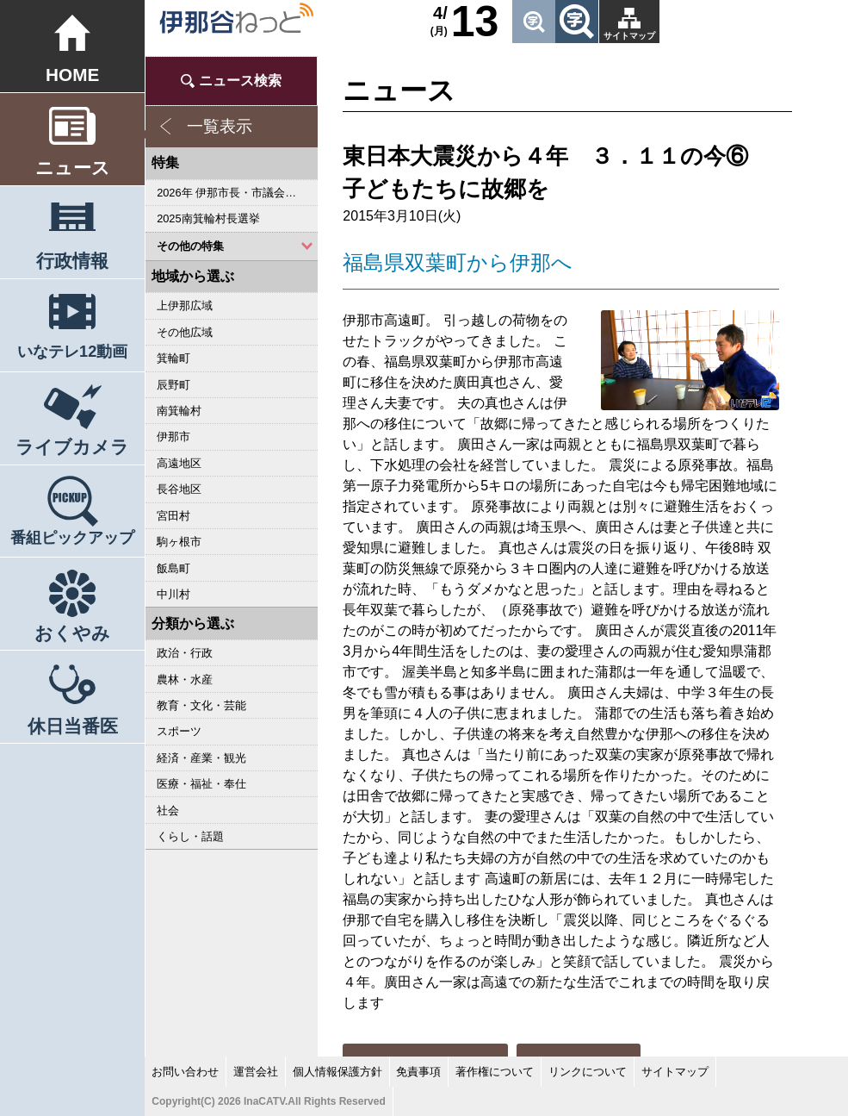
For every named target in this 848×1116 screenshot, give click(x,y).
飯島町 (173, 568)
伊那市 (173, 436)
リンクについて (587, 1071)
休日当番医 (73, 726)
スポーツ (179, 731)
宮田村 (173, 515)
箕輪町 (173, 358)
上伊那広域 (185, 305)
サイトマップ (629, 36)
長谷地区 (179, 489)
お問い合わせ (185, 1071)
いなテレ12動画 (72, 351)
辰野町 (173, 384)
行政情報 (72, 261)
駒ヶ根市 (179, 541)
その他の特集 (190, 246)
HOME (72, 74)
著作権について (494, 1071)
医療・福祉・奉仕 (201, 783)
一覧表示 (219, 126)
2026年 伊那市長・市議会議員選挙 (237, 192)
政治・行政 (185, 652)
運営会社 (255, 1071)
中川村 (173, 594)
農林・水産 (185, 679)
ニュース (72, 168)
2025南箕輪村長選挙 (208, 218)
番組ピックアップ (72, 537)
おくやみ (72, 633)
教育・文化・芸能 (201, 705)
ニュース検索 (240, 80)
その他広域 (185, 332)
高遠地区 (179, 463)
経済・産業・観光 (201, 757)
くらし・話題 (190, 836)
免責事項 (418, 1071)
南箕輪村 (179, 410)
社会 (168, 810)
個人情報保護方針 (337, 1071)
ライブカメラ (72, 447)
